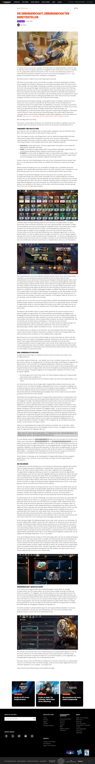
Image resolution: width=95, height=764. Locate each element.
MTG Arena (25, 2)
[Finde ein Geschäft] (34, 719)
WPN (61, 727)
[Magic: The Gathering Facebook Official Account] (6, 736)
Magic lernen (46, 2)
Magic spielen (35, 2)
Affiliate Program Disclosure (64, 729)
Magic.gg (78, 721)
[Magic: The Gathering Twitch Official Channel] (19, 736)
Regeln (45, 721)
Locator (70, 2)
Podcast (45, 723)
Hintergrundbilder (48, 725)
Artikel (60, 2)
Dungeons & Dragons (49, 741)
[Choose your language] (84, 761)
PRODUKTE (17, 2)
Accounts (89, 2)
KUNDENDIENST (43, 761)
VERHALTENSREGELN (21, 761)
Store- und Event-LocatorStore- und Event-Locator (83, 725)
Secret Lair (79, 731)
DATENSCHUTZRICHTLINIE (32, 761)
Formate (45, 720)
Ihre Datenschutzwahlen (71, 761)
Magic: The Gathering (82, 718)
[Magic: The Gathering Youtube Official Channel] (25, 736)
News (18, 8)
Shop (53, 2)
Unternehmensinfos (65, 719)
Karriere (62, 723)
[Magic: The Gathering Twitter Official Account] (13, 736)
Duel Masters (47, 743)
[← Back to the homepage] (6, 2)
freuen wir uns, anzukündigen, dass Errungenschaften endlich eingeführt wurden (46, 116)
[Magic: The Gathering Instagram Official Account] (32, 736)
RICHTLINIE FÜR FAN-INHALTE (52, 761)
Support (62, 725)
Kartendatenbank (80, 2)
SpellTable (79, 732)
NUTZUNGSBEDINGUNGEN (10, 761)
